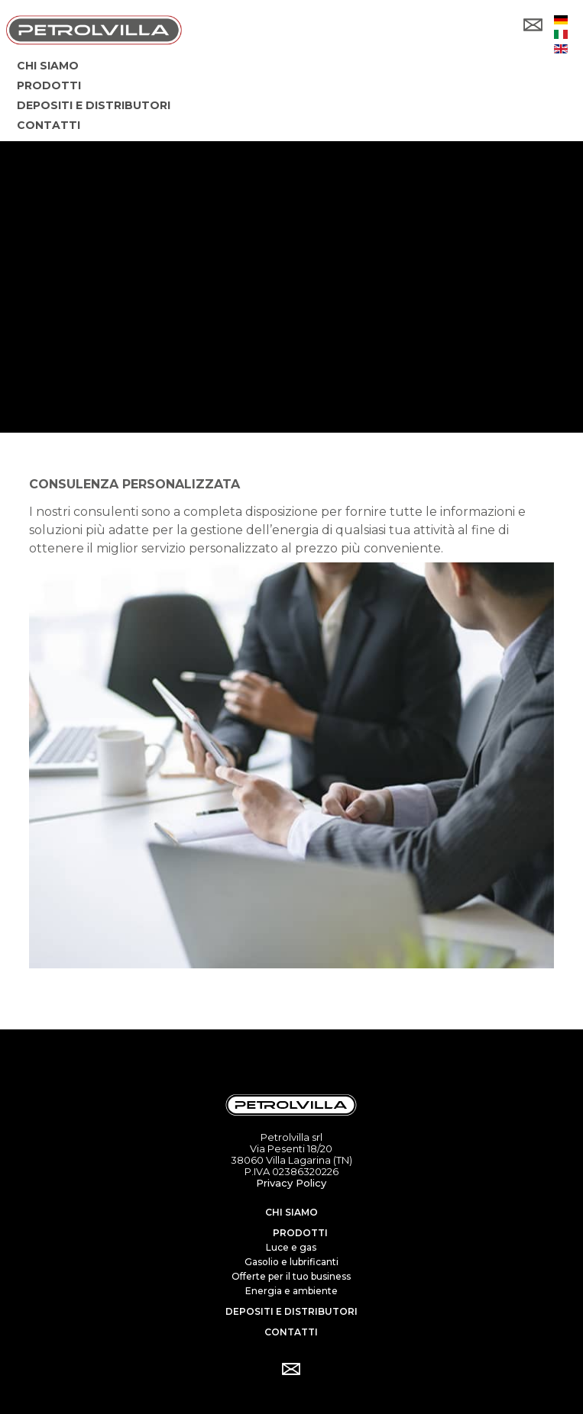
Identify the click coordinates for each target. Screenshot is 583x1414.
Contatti (291, 1332)
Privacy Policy (291, 1183)
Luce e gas (291, 1247)
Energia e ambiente (291, 1290)
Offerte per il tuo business (291, 1276)
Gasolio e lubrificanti (291, 1261)
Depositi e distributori (291, 1311)
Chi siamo (291, 1212)
